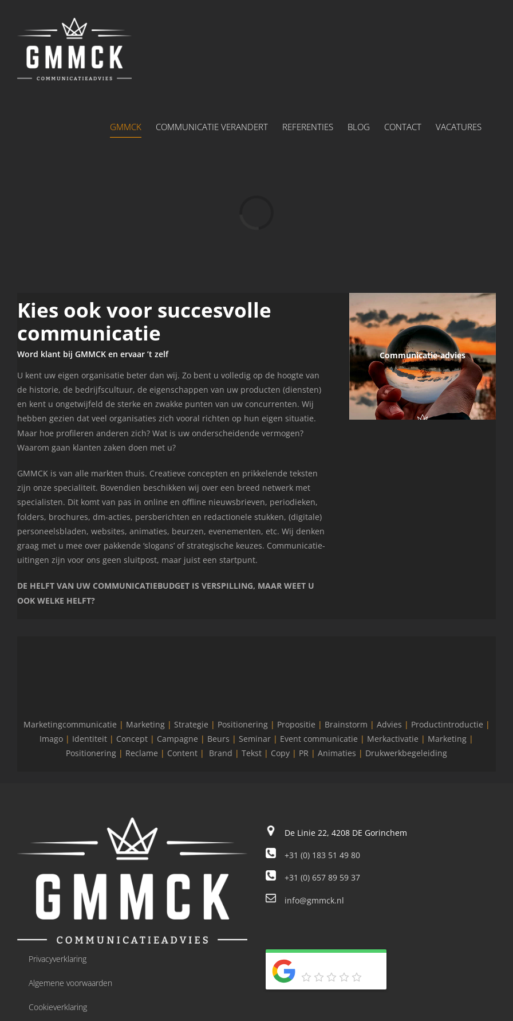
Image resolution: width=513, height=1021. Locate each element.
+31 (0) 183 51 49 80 (322, 855)
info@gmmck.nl (314, 900)
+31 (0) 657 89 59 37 (322, 877)
